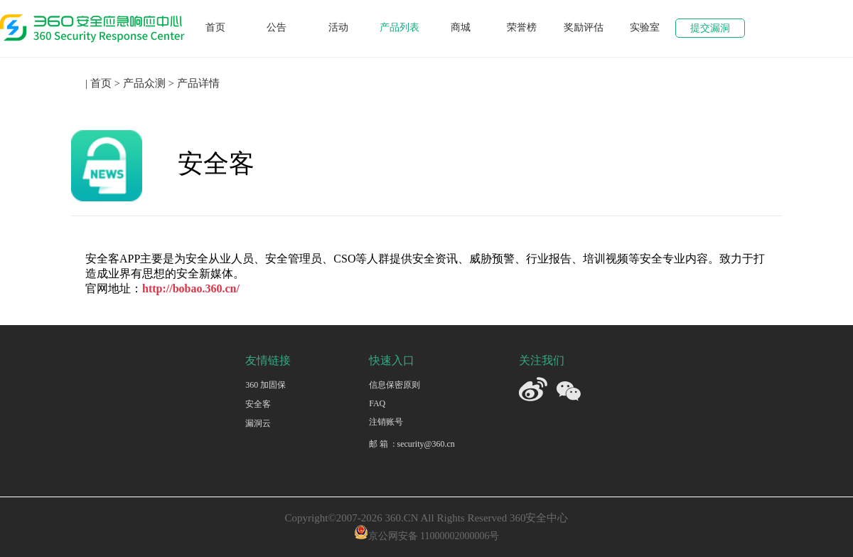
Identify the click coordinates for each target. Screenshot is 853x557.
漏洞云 (258, 423)
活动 (338, 27)
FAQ (377, 403)
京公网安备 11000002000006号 (427, 536)
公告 (276, 27)
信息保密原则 (394, 385)
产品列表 (399, 27)
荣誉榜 (522, 27)
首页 (215, 27)
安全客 (258, 404)
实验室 (645, 27)
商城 (461, 27)
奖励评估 (583, 27)
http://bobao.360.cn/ (191, 288)
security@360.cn (425, 444)
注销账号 (386, 422)
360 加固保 (265, 385)
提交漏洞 (710, 28)
